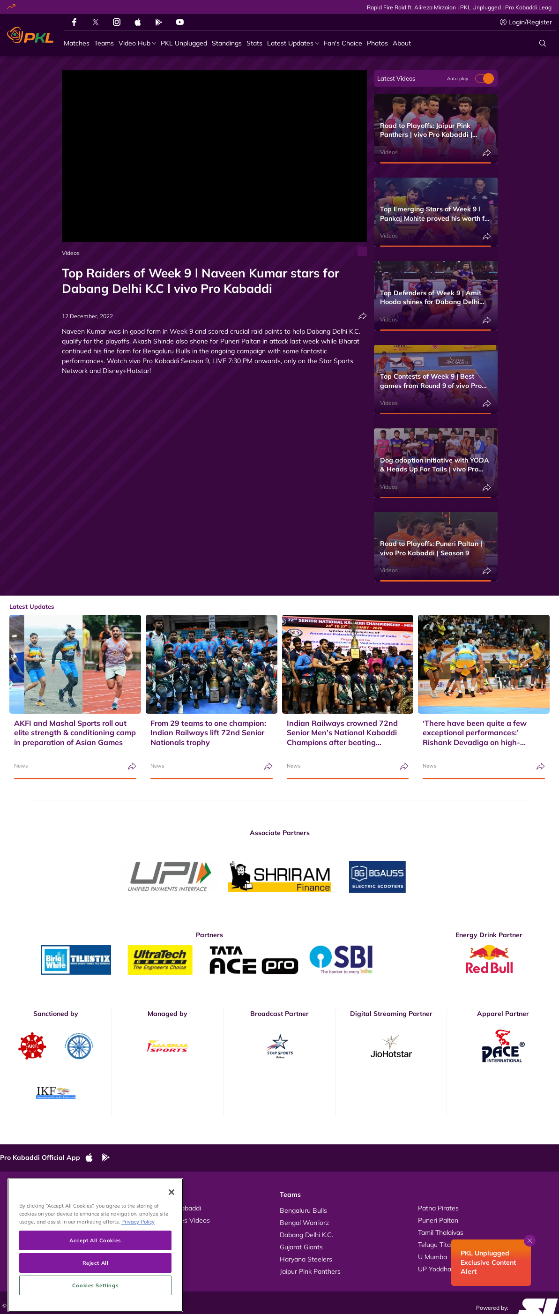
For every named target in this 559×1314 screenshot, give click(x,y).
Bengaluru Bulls (303, 1210)
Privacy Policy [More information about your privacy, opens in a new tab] (138, 1257)
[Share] (362, 316)
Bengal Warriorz (304, 1222)
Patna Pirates (438, 1208)
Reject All (95, 1298)
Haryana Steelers (306, 1259)
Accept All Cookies (95, 1275)
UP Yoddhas (436, 1269)
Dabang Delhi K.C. (306, 1235)
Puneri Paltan (438, 1220)
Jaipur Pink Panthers (310, 1271)
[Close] (171, 1228)
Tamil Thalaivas (440, 1232)
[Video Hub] (137, 43)
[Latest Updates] (293, 43)
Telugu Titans (438, 1244)
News (21, 765)
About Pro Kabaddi (172, 1208)
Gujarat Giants (301, 1247)
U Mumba (432, 1257)
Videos (71, 252)
